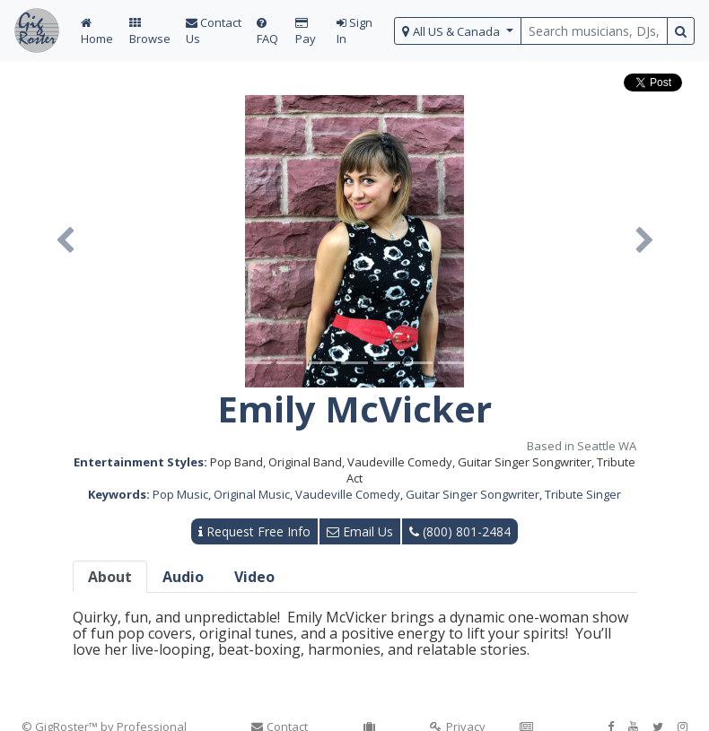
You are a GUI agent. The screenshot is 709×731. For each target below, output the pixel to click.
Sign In (354, 30)
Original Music (252, 494)
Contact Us (213, 30)
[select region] (458, 31)
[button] (64, 241)
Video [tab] (254, 577)
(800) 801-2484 (460, 531)
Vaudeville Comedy (347, 494)
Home (97, 32)
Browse (150, 32)
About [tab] (110, 577)
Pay (305, 32)
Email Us (360, 531)
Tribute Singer (583, 494)
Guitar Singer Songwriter (472, 494)
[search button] (681, 31)
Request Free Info (254, 531)
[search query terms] (594, 31)
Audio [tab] (183, 577)
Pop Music (180, 494)
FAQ (267, 32)
